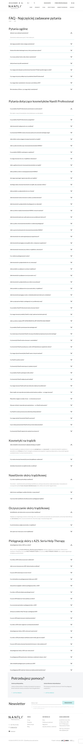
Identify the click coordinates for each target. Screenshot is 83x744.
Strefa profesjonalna (61, 3)
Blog (28, 726)
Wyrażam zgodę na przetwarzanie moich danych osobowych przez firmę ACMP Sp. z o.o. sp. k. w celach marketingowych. (53, 707)
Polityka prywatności (47, 722)
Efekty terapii (51, 7)
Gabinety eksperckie (62, 7)
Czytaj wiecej (49, 692)
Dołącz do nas (68, 702)
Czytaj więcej (17, 692)
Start (31, 7)
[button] (22, 2)
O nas (43, 7)
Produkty (37, 7)
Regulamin (45, 724)
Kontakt (72, 7)
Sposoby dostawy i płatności (49, 726)
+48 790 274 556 (14, 724)
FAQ (43, 720)
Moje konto (47, 3)
